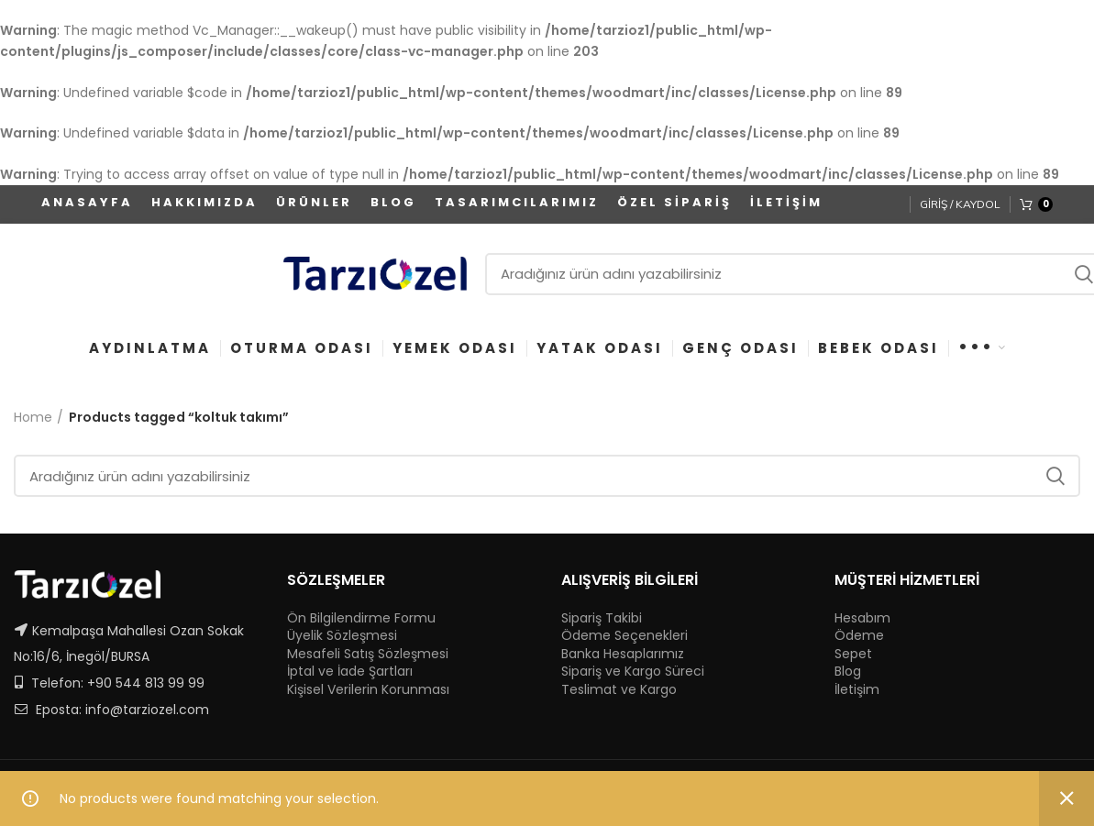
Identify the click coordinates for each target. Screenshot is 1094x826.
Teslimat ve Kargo (619, 690)
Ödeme (859, 635)
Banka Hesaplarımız (622, 654)
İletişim (856, 690)
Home (33, 417)
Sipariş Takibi (601, 618)
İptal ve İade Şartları (350, 671)
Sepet (853, 654)
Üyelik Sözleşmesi (342, 635)
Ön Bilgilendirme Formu (361, 618)
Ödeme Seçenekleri (624, 635)
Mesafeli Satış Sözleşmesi (367, 654)
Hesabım (862, 618)
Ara (1055, 476)
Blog (847, 671)
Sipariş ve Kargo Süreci (632, 671)
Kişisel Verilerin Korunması (368, 690)
